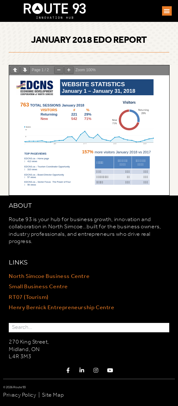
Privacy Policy (19, 395)
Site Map (53, 395)
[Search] (164, 327)
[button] (167, 11)
